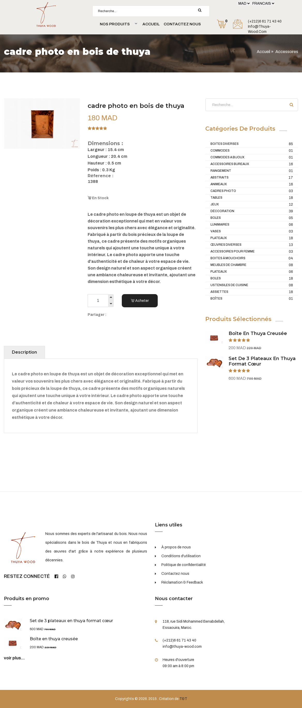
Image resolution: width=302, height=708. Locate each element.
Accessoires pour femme (251, 252)
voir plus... (14, 658)
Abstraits (251, 178)
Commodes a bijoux (251, 157)
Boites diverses (251, 144)
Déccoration (251, 211)
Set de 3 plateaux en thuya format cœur (262, 361)
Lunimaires (251, 225)
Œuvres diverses (251, 245)
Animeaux (251, 184)
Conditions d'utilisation (181, 556)
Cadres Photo (251, 191)
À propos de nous (176, 547)
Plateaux (251, 238)
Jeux (251, 204)
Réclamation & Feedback (182, 582)
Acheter (140, 301)
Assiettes (251, 292)
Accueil (151, 24)
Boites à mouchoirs (251, 258)
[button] (118, 24)
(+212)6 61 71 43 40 (265, 21)
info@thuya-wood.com (259, 29)
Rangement (251, 171)
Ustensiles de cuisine (251, 285)
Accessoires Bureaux (251, 164)
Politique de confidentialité (183, 565)
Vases (251, 231)
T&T (183, 699)
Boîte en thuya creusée (258, 333)
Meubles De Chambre (251, 265)
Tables (251, 198)
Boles (251, 218)
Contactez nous (182, 24)
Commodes (251, 151)
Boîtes (251, 299)
